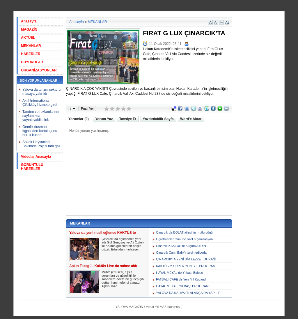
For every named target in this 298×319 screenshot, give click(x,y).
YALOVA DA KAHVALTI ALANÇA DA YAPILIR (188, 293)
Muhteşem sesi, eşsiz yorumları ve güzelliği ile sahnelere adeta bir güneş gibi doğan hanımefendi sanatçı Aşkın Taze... (123, 279)
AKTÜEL (28, 38)
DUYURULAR (32, 62)
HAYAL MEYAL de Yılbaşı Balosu (179, 272)
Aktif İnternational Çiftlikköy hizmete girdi (39, 103)
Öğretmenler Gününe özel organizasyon (184, 239)
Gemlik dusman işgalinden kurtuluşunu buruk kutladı (39, 131)
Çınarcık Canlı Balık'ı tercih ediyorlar (182, 252)
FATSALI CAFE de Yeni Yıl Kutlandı (181, 279)
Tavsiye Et (127, 119)
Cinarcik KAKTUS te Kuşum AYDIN (181, 246)
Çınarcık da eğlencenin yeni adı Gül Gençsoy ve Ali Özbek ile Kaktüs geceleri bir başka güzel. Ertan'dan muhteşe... (123, 244)
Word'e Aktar (191, 119)
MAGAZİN (29, 29)
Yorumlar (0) (78, 119)
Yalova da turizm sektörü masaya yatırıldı (41, 91)
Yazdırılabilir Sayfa (158, 119)
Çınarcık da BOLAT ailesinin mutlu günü (184, 232)
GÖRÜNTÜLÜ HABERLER (32, 167)
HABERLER (30, 54)
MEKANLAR (31, 46)
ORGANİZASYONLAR (39, 70)
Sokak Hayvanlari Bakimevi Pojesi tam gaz (41, 144)
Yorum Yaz (104, 119)
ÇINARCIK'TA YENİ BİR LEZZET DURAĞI (186, 259)
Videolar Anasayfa (36, 157)
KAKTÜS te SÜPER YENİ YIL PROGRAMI (186, 266)
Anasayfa (28, 21)
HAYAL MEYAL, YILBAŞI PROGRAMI (183, 286)
